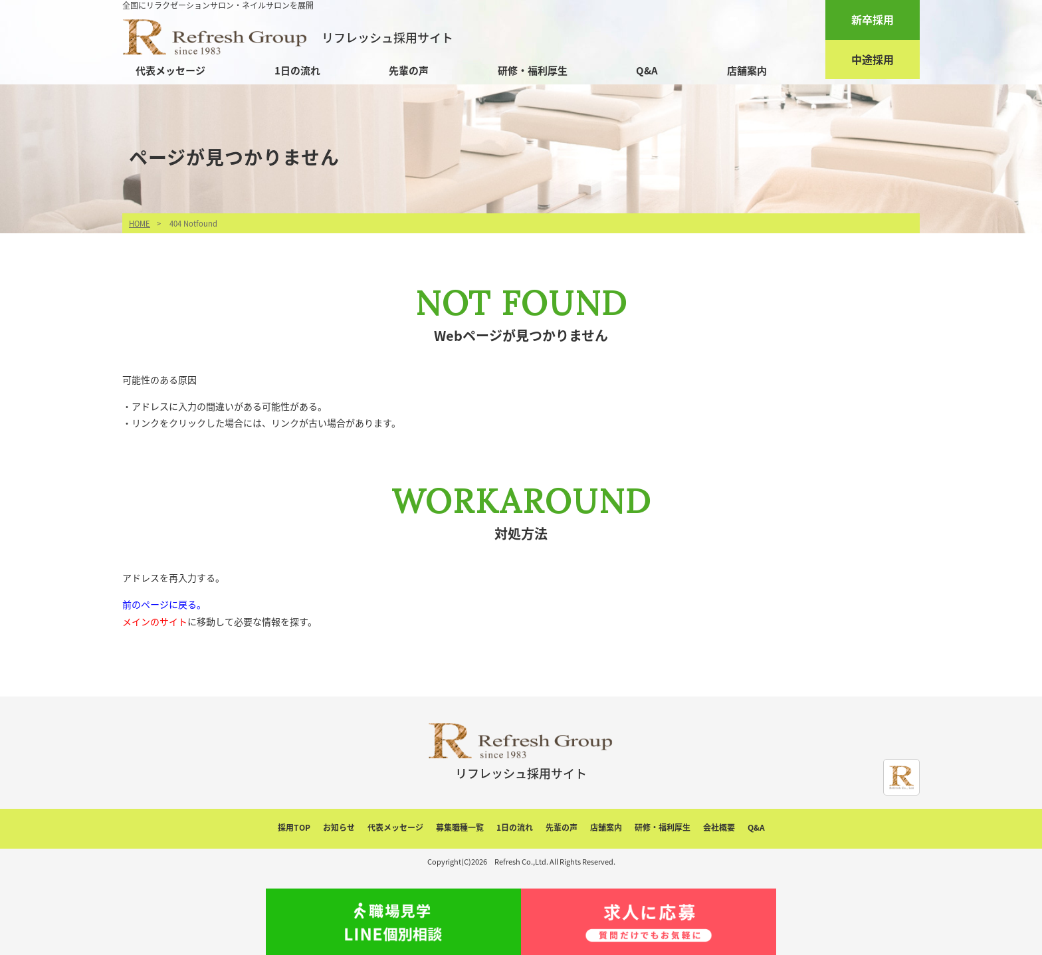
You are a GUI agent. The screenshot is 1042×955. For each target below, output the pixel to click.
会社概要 (719, 827)
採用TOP (294, 827)
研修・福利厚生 (533, 70)
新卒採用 (872, 19)
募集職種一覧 (460, 827)
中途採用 (872, 59)
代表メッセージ (170, 70)
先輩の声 (409, 70)
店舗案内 (747, 70)
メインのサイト (154, 621)
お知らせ (339, 827)
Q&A (647, 70)
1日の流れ (297, 70)
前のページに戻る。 (164, 604)
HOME (139, 223)
